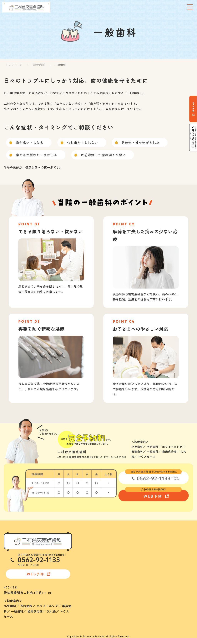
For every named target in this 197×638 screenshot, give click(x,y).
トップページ (14, 65)
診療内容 (39, 65)
